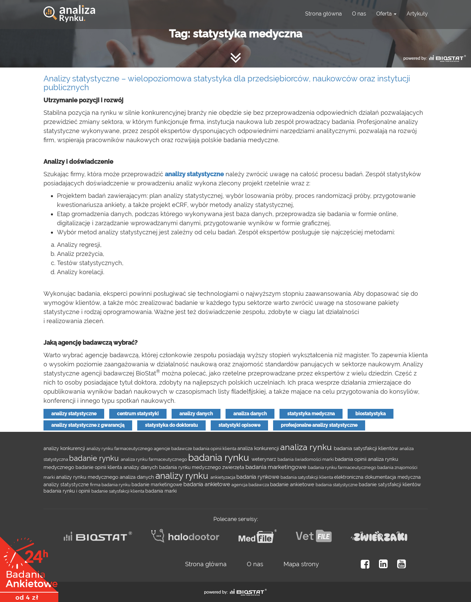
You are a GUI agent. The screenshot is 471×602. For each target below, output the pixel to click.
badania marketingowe (276, 467)
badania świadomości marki (306, 459)
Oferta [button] (386, 13)
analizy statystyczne (73, 413)
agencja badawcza (250, 484)
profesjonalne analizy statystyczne (319, 425)
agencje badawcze (173, 448)
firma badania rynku (110, 484)
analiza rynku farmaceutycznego (154, 459)
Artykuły (417, 13)
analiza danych (250, 413)
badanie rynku (95, 458)
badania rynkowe (258, 477)
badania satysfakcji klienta (307, 477)
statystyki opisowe (239, 425)
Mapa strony (301, 564)
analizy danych (196, 413)
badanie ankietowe (293, 484)
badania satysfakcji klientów (367, 448)
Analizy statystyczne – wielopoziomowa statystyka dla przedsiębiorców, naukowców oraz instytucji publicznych (226, 83)
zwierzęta (233, 467)
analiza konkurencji (258, 448)
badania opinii (351, 459)
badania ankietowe (207, 484)
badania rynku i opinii (67, 491)
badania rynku (220, 457)
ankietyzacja (223, 477)
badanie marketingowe (157, 484)
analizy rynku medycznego (88, 477)
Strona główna (323, 13)
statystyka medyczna (311, 413)
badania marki (161, 491)
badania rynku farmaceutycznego (342, 467)
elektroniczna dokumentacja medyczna (377, 477)
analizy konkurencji (64, 448)
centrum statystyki (138, 413)
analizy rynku (182, 476)
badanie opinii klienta (99, 467)
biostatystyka (370, 413)
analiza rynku (307, 447)
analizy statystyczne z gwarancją (87, 425)
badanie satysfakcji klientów (390, 484)
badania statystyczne (337, 484)
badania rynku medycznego (190, 467)
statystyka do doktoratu (171, 425)
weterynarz (264, 459)
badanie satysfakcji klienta (118, 491)
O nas (359, 13)
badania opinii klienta (215, 448)
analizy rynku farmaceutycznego (120, 448)
